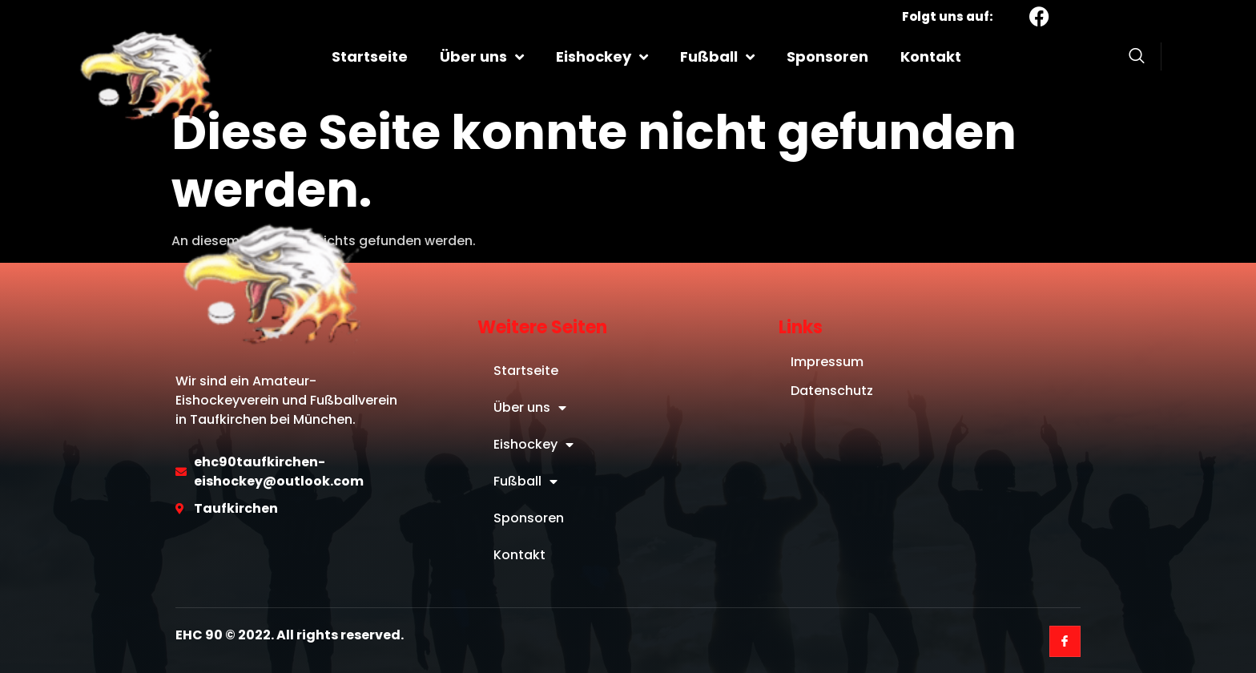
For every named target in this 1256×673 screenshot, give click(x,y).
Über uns (482, 57)
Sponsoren (827, 56)
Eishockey (602, 57)
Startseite (370, 56)
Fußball (717, 57)
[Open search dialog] (1137, 58)
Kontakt (930, 56)
